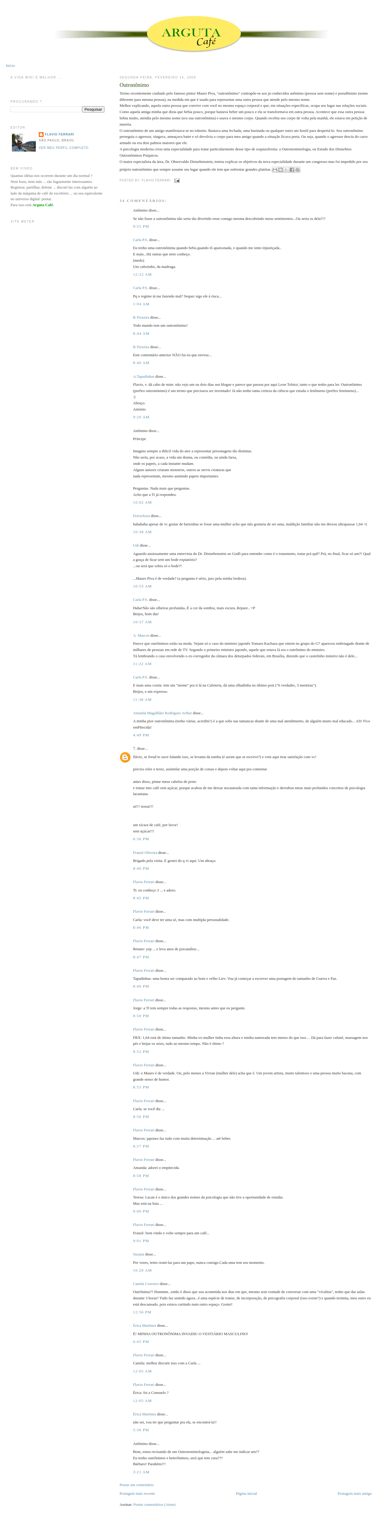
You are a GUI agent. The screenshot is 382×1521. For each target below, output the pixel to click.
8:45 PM (141, 898)
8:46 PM (141, 927)
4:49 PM (141, 735)
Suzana (138, 1254)
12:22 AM (142, 274)
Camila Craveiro (146, 1283)
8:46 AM (141, 362)
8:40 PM (141, 868)
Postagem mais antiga (354, 1493)
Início (10, 65)
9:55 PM (141, 226)
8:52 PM (141, 1051)
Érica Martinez (144, 1325)
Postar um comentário (137, 1485)
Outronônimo (134, 85)
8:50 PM (141, 1016)
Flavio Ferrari (144, 882)
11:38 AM (142, 699)
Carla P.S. (140, 239)
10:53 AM (142, 586)
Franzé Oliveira (145, 852)
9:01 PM (141, 1240)
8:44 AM (141, 333)
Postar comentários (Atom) (154, 1504)
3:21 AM (141, 1472)
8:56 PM (141, 1116)
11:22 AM (142, 663)
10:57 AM (142, 622)
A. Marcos (141, 635)
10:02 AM (142, 502)
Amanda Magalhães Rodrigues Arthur (162, 713)
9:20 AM (141, 417)
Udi (136, 545)
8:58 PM (141, 1175)
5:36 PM (141, 1430)
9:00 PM (141, 1211)
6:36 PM (141, 839)
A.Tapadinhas (144, 376)
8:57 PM (141, 1146)
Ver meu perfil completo (64, 147)
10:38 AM (142, 532)
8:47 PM (141, 957)
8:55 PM (141, 1087)
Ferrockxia (141, 515)
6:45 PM (141, 1341)
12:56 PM (142, 1312)
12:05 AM (142, 1371)
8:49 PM (141, 986)
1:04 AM (141, 304)
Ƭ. (134, 748)
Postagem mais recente (137, 1493)
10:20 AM (142, 1270)
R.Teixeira (141, 317)
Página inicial (246, 1493)
